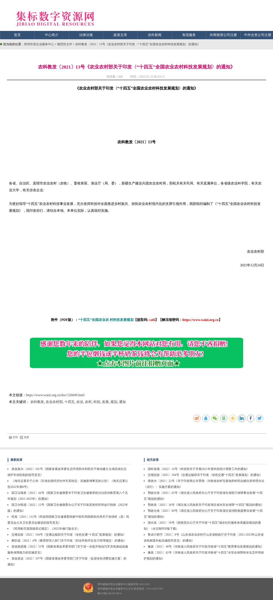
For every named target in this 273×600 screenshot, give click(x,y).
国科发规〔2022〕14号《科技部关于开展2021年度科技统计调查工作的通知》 (198, 469)
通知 (122, 402)
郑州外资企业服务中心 (39, 44)
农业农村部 (54, 402)
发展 (105, 402)
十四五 (69, 402)
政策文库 (120, 35)
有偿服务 (189, 35)
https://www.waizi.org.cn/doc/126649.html (55, 395)
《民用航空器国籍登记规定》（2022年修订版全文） (46, 528)
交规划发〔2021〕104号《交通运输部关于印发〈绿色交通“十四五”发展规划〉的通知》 (69, 534)
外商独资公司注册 (223, 35)
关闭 (24, 437)
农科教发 (37, 402)
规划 (113, 402)
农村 (88, 402)
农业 (79, 402)
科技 (96, 402)
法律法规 (86, 35)
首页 (17, 35)
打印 (13, 437)
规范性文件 (65, 44)
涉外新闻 (154, 35)
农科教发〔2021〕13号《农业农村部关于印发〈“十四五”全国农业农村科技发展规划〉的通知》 (137, 44)
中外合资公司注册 (257, 35)
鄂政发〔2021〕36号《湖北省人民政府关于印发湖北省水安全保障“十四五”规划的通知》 (206, 504)
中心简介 (51, 35)
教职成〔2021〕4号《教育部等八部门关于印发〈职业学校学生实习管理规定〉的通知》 (69, 540)
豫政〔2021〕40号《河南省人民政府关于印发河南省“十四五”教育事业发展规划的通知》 (206, 546)
